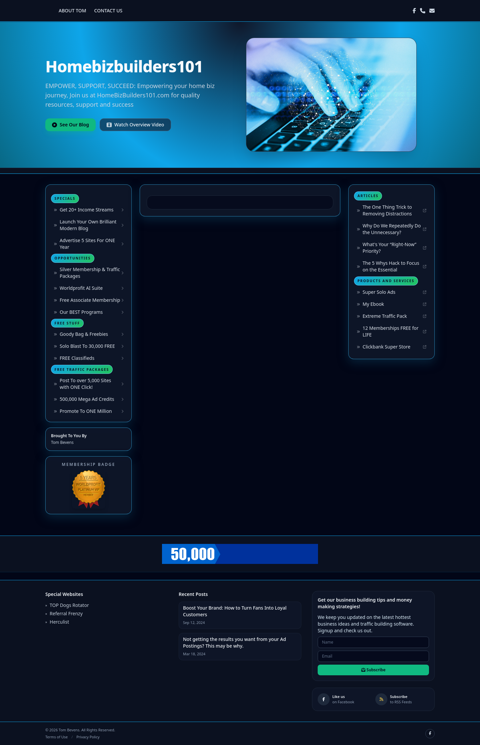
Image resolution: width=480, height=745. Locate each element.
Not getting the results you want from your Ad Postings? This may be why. (234, 642)
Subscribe (373, 670)
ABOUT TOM (72, 10)
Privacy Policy (87, 736)
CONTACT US (108, 10)
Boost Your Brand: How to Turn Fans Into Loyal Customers (235, 611)
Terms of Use (56, 736)
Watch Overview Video (135, 124)
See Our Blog (70, 124)
